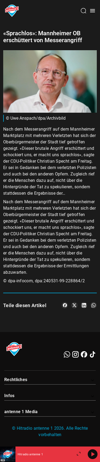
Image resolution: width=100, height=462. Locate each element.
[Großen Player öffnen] (78, 454)
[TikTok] (92, 354)
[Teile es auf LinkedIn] (84, 305)
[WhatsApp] (67, 354)
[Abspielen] (92, 454)
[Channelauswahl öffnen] (83, 10)
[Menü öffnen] (92, 10)
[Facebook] (84, 354)
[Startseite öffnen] (12, 10)
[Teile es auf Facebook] (65, 305)
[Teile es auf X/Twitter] (74, 305)
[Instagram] (75, 354)
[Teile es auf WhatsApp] (93, 305)
